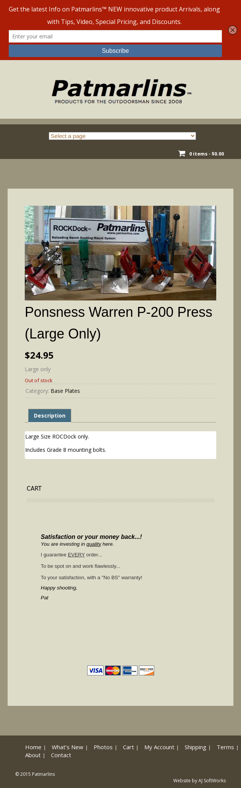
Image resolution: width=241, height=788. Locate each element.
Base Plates (65, 390)
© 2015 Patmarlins (35, 774)
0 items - (206, 153)
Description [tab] (49, 415)
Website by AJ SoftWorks (199, 780)
